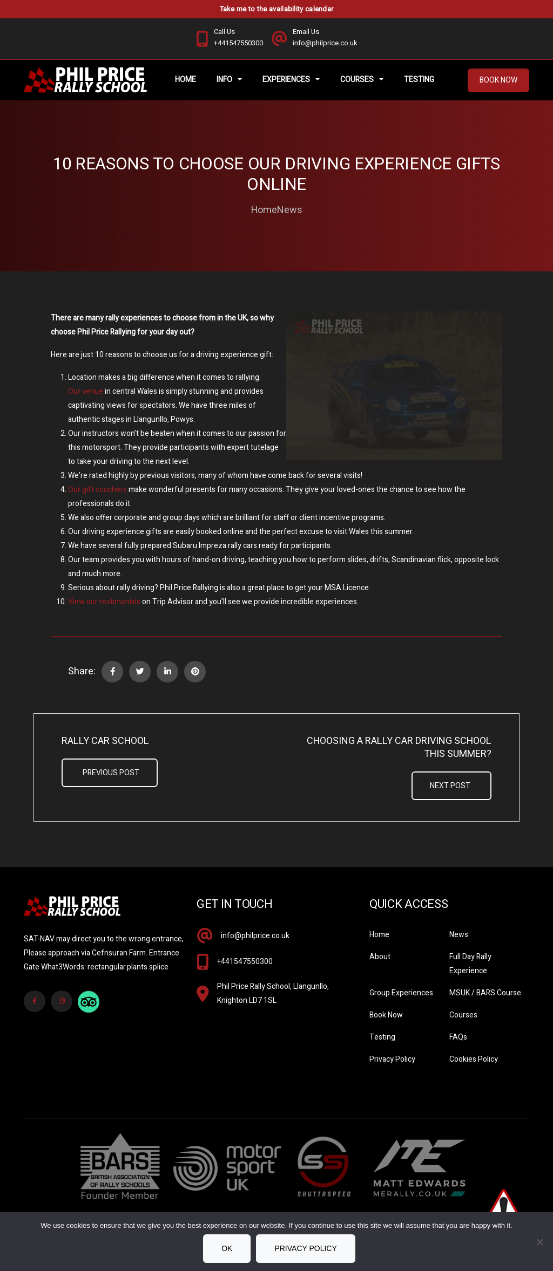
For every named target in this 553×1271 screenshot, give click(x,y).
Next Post (450, 787)
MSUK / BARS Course (485, 994)
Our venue (85, 393)
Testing (421, 80)
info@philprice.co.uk (255, 937)
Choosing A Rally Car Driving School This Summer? (399, 749)
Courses (358, 80)
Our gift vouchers (97, 491)
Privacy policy (305, 1248)
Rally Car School (105, 742)
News (289, 212)
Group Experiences (401, 994)
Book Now (498, 81)
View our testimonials (104, 603)
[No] (539, 1241)
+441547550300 (245, 963)
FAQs (458, 1038)
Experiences (288, 80)
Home (187, 80)
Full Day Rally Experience (470, 965)
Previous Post (111, 774)
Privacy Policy (392, 1061)
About (379, 958)
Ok (226, 1248)
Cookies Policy (473, 1061)
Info (226, 80)
